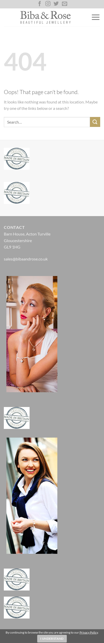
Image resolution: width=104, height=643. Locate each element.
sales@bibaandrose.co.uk (26, 258)
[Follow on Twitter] (56, 4)
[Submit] (95, 122)
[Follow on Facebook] (39, 4)
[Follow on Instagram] (47, 4)
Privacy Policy (89, 632)
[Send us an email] (64, 4)
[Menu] (95, 17)
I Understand (51, 638)
